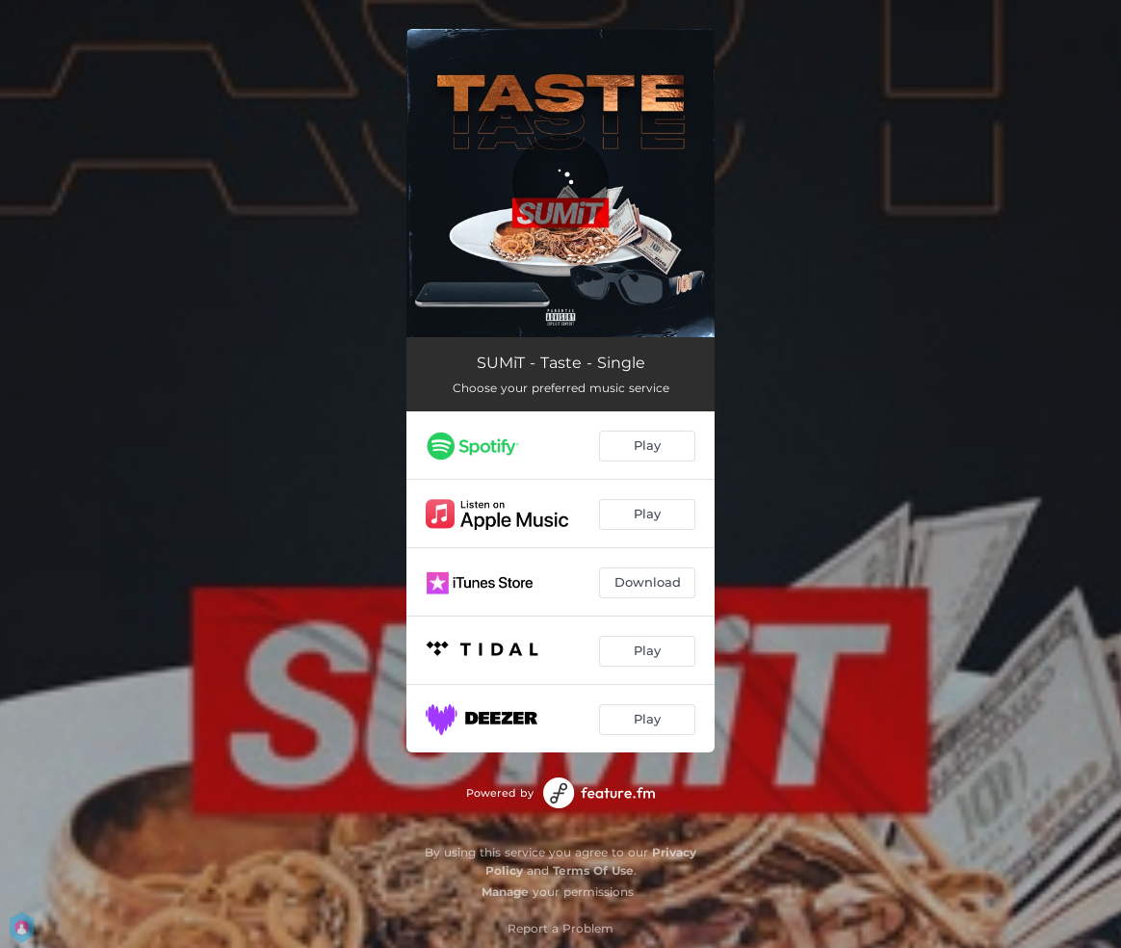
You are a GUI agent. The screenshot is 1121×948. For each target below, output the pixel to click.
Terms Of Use (593, 870)
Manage (505, 891)
